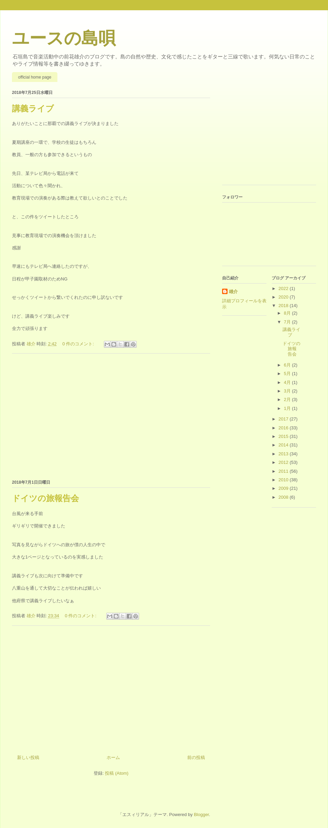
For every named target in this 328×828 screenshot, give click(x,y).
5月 (288, 373)
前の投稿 (196, 757)
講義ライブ (33, 108)
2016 (284, 427)
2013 (284, 453)
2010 (284, 479)
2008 (284, 497)
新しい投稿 (28, 757)
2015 (284, 436)
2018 (284, 305)
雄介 (233, 291)
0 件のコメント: (78, 343)
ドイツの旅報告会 (45, 498)
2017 (284, 419)
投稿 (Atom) (116, 773)
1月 (288, 408)
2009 (284, 488)
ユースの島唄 (63, 38)
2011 (284, 471)
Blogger (201, 814)
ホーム (113, 757)
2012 (284, 462)
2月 (288, 399)
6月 (288, 365)
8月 (288, 313)
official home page (34, 77)
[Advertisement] (111, 415)
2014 (284, 444)
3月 (288, 391)
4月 (288, 382)
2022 (284, 288)
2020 (284, 297)
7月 (288, 322)
